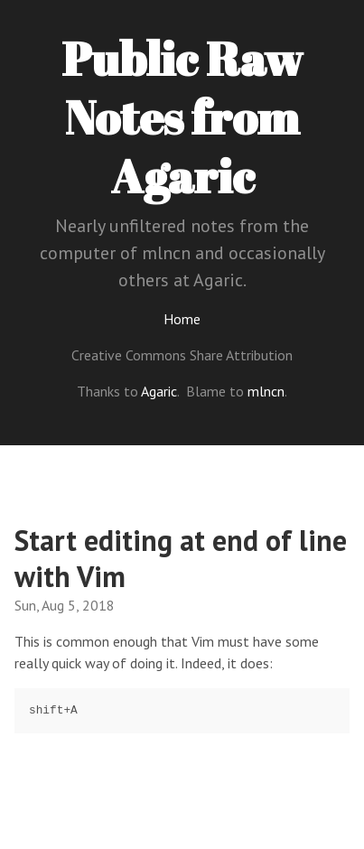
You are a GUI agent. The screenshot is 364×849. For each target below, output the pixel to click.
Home (182, 319)
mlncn (266, 391)
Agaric (159, 391)
